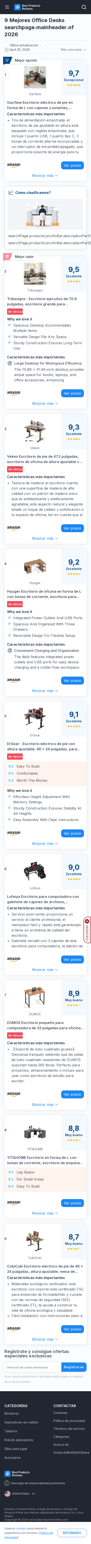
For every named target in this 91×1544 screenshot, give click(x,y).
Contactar (60, 1413)
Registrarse (74, 1367)
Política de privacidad (69, 1421)
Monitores (11, 1413)
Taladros (10, 1431)
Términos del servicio (69, 1428)
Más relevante (74, 50)
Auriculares (12, 1457)
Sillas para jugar (15, 1449)
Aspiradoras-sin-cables (21, 1422)
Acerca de (61, 1444)
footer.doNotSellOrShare (71, 1452)
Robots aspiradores (18, 1440)
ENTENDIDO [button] (72, 1533)
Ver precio (72, 165)
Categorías (61, 1436)
